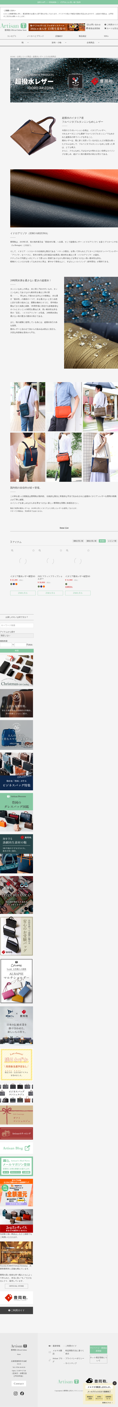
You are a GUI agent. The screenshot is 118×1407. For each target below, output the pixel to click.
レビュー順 (112, 541)
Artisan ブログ (55, 1359)
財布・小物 (56, 43)
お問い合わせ (94, 25)
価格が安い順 (78, 541)
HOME (12, 57)
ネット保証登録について (98, 1358)
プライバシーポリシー (74, 1358)
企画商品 (90, 43)
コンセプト (12, 36)
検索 (17, 651)
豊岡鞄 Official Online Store (13, 27)
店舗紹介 (59, 36)
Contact (19, 1383)
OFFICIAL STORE (16, 1286)
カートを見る (111, 28)
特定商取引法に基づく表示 (74, 1352)
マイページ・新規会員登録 (98, 1349)
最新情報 (77, 25)
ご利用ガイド (111, 25)
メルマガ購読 (55, 1352)
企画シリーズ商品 (24, 57)
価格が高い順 (91, 541)
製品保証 (82, 36)
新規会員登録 (93, 28)
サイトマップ (71, 1363)
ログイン (77, 28)
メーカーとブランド (35, 36)
